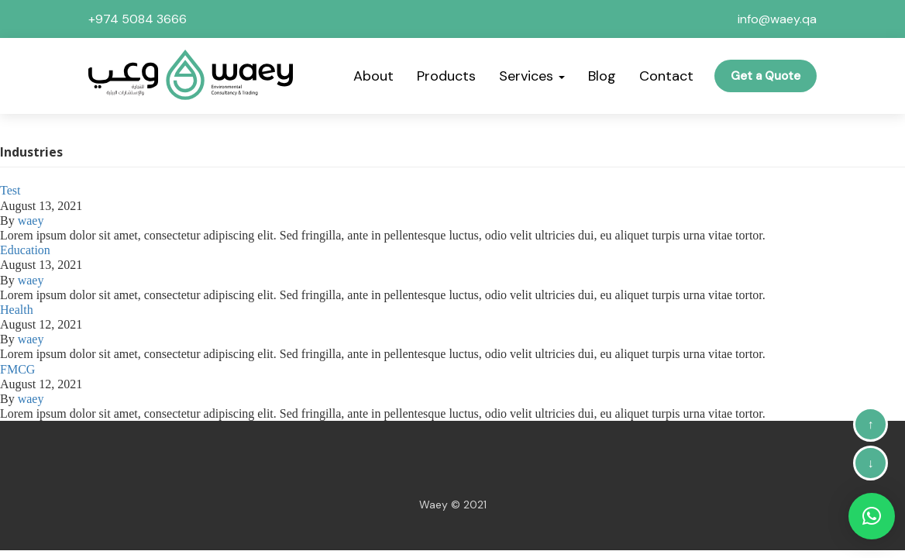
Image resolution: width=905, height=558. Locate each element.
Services (532, 76)
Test (10, 190)
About (373, 76)
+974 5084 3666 (137, 19)
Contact (666, 76)
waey (31, 220)
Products (446, 76)
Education (25, 250)
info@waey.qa (777, 19)
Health (16, 309)
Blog (602, 76)
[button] (871, 516)
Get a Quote (765, 76)
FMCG (17, 369)
